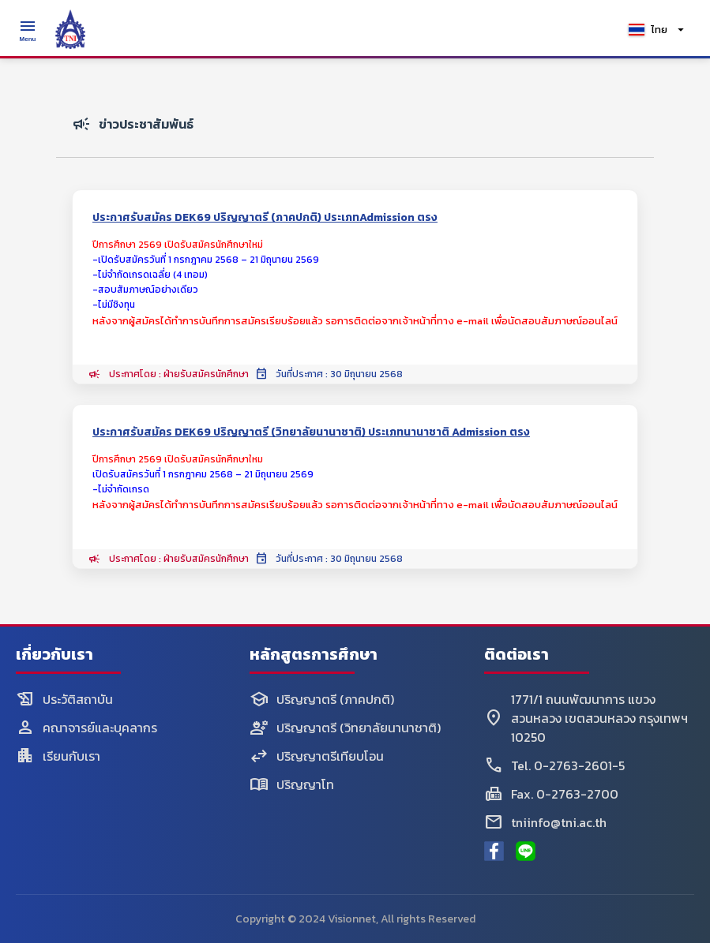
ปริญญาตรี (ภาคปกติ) (322, 699)
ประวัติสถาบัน (64, 699)
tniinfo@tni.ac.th (545, 822)
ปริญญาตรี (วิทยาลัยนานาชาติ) (345, 727)
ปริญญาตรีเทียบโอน (317, 756)
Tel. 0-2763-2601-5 (554, 765)
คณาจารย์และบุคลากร (86, 727)
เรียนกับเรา (58, 756)
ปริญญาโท (292, 784)
